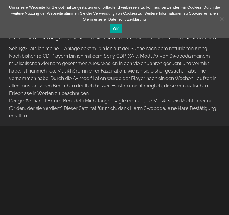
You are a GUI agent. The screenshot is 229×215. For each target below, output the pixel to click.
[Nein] (222, 19)
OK (116, 29)
